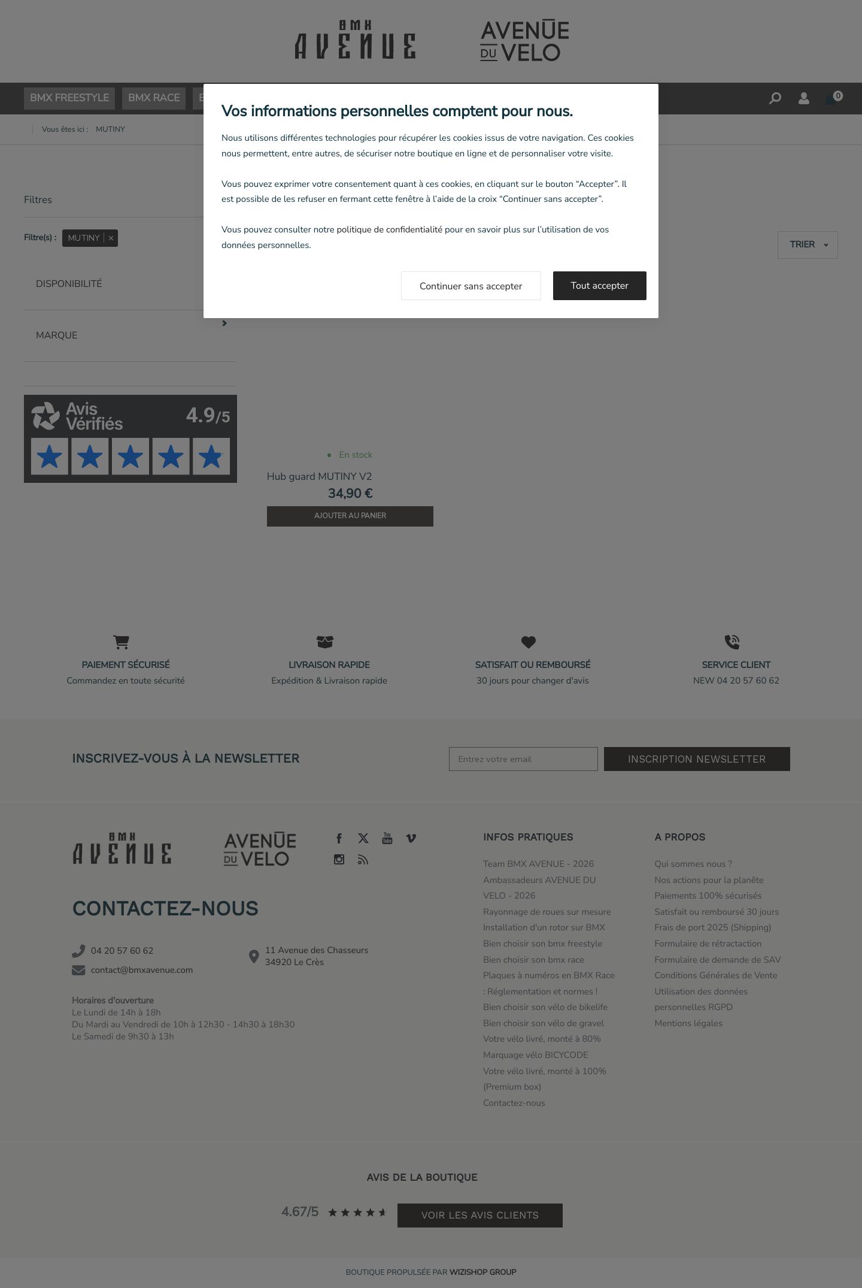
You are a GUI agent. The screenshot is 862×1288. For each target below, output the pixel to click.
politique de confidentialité (389, 230)
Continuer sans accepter (471, 286)
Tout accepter (600, 285)
